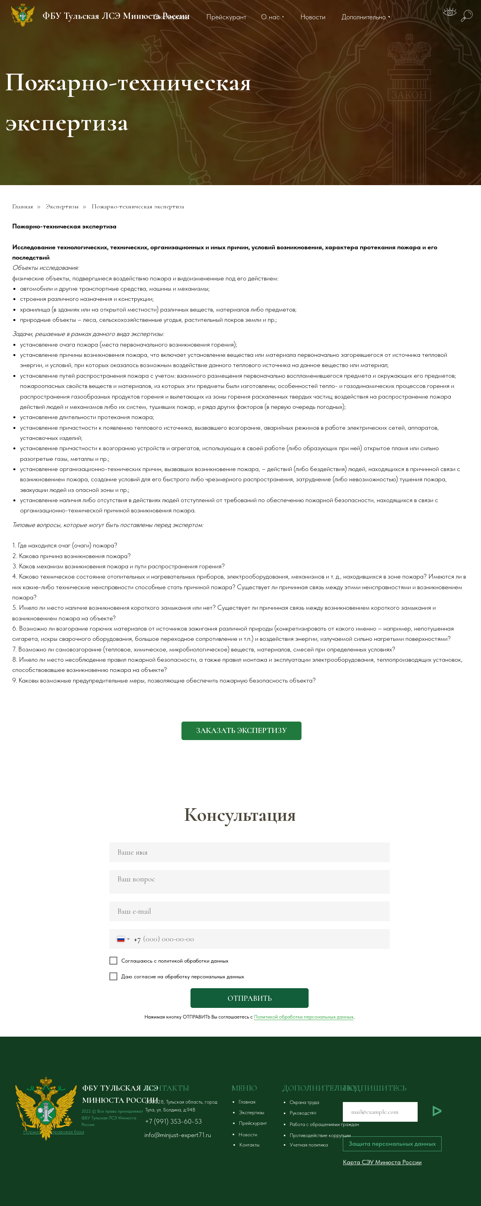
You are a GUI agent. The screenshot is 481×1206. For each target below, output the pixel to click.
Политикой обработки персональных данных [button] (303, 1017)
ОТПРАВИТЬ (250, 998)
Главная (22, 206)
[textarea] (249, 882)
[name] (249, 852)
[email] (249, 911)
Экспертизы (62, 206)
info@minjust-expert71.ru (177, 1135)
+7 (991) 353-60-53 (173, 1121)
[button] (241, 731)
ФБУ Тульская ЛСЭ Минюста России (116, 16)
